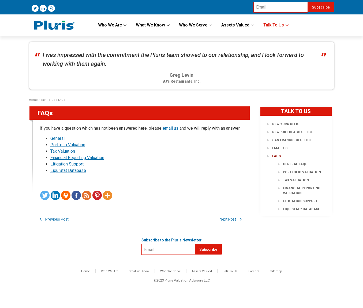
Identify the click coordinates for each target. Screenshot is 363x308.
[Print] (65, 195)
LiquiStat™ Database (301, 209)
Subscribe (321, 7)
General (57, 138)
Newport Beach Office (292, 132)
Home (33, 100)
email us (170, 128)
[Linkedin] (55, 195)
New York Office (286, 124)
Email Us (279, 148)
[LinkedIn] (43, 8)
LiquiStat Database (68, 170)
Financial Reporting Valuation (77, 157)
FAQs (276, 156)
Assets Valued (238, 25)
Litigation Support (67, 164)
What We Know (153, 25)
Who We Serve (196, 25)
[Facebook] (76, 195)
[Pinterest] (97, 195)
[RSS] (86, 195)
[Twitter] (35, 8)
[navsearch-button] (51, 8)
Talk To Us (276, 25)
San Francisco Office (292, 140)
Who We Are (113, 25)
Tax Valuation (62, 151)
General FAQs (295, 164)
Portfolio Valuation (67, 144)
